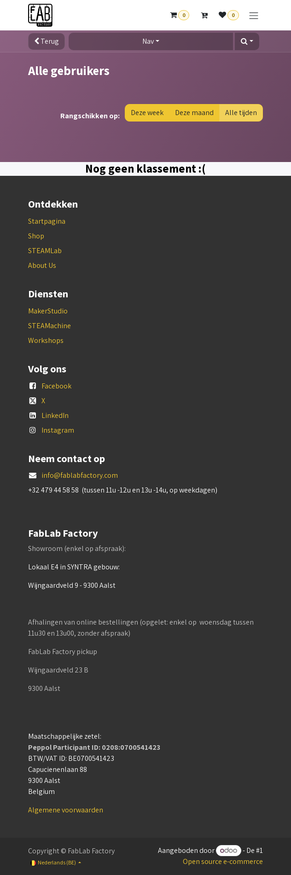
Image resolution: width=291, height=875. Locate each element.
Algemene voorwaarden (65, 810)
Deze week (147, 112)
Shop (36, 236)
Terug (46, 41)
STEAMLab (45, 250)
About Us (42, 265)
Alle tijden (241, 112)
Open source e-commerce (223, 861)
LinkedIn (55, 415)
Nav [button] (148, 41)
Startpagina (46, 221)
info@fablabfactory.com (79, 475)
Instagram (57, 430)
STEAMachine (49, 325)
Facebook (56, 386)
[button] (247, 41)
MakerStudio (48, 311)
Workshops (46, 340)
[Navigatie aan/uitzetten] (253, 15)
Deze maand (194, 112)
